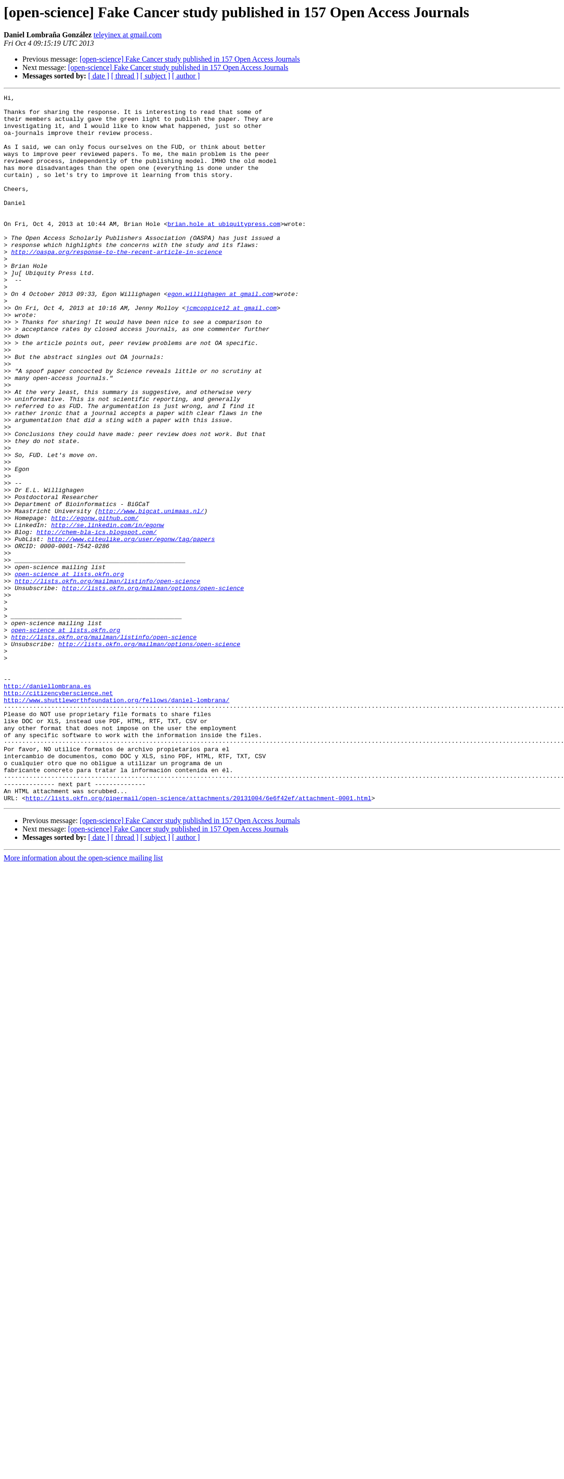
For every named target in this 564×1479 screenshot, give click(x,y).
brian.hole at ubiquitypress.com (223, 250)
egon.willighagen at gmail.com (220, 334)
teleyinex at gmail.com (127, 35)
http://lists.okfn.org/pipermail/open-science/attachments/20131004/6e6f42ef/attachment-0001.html (198, 939)
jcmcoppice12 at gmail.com (231, 351)
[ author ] (186, 76)
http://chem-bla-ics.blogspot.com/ (96, 620)
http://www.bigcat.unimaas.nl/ (151, 595)
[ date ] (98, 76)
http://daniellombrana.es (47, 805)
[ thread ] (125, 76)
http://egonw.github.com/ (94, 603)
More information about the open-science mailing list (83, 999)
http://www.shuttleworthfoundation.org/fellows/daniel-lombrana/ (117, 821)
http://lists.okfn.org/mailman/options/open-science (153, 687)
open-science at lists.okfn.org (69, 670)
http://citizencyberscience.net (58, 813)
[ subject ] (155, 76)
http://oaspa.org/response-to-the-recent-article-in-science (116, 284)
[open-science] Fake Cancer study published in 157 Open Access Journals (190, 59)
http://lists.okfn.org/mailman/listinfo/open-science (107, 679)
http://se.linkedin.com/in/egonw (107, 611)
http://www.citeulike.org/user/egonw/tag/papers (131, 628)
